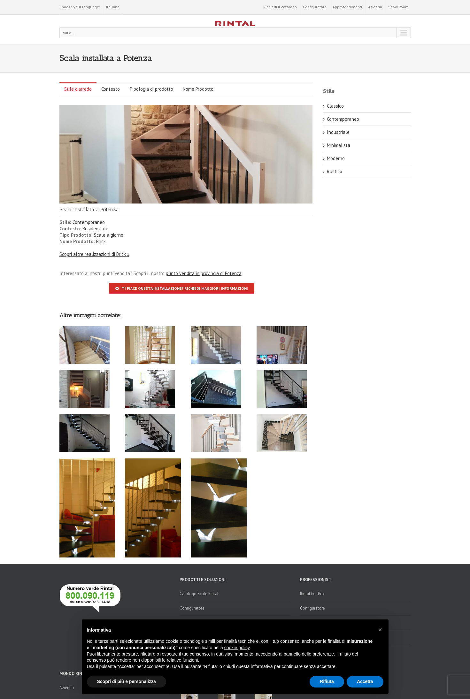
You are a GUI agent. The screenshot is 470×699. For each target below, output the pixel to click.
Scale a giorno (108, 235)
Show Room (398, 6)
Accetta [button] (365, 681)
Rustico (334, 171)
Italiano (112, 6)
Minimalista (338, 145)
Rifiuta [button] (327, 681)
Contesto (110, 89)
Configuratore (315, 6)
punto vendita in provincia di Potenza (204, 273)
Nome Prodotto (198, 89)
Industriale (338, 132)
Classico (335, 106)
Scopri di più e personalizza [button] (126, 681)
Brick (101, 241)
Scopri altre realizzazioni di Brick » (94, 254)
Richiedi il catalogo (280, 6)
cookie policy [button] (237, 647)
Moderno (336, 158)
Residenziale (95, 229)
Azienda (375, 6)
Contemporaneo (89, 222)
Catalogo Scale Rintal (199, 593)
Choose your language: (79, 6)
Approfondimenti (347, 6)
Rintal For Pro (312, 593)
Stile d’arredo (78, 89)
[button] (380, 630)
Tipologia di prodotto (151, 89)
